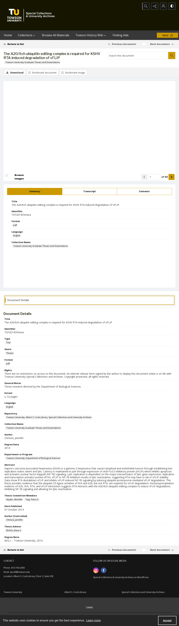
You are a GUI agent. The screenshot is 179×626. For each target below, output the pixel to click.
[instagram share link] (96, 570)
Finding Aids (121, 35)
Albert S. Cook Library (75, 592)
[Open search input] (145, 6)
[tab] (34, 191)
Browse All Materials (55, 35)
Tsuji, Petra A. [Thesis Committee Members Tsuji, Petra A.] (32, 499)
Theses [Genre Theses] (9, 353)
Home (8, 35)
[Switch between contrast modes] (172, 6)
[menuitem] (89, 607)
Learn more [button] (93, 620)
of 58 (164, 177)
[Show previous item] (144, 177)
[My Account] (163, 6)
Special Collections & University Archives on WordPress (120, 577)
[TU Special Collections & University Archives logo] (32, 15)
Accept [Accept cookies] (167, 620)
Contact (89, 607)
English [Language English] (16, 235)
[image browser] (17, 177)
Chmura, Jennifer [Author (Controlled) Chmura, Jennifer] (14, 520)
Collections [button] (27, 35)
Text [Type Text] (8, 342)
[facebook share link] (103, 570)
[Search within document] (171, 55)
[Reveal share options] (154, 6)
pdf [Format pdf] (15, 225)
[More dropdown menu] (167, 35)
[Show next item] (172, 177)
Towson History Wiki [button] (91, 35)
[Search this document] (138, 55)
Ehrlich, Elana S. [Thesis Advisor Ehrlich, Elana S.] (13, 530)
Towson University (13, 592)
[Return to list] (27, 44)
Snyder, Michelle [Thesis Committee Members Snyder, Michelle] (14, 499)
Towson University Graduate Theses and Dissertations (32, 62)
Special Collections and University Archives (143, 592)
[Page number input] (154, 177)
